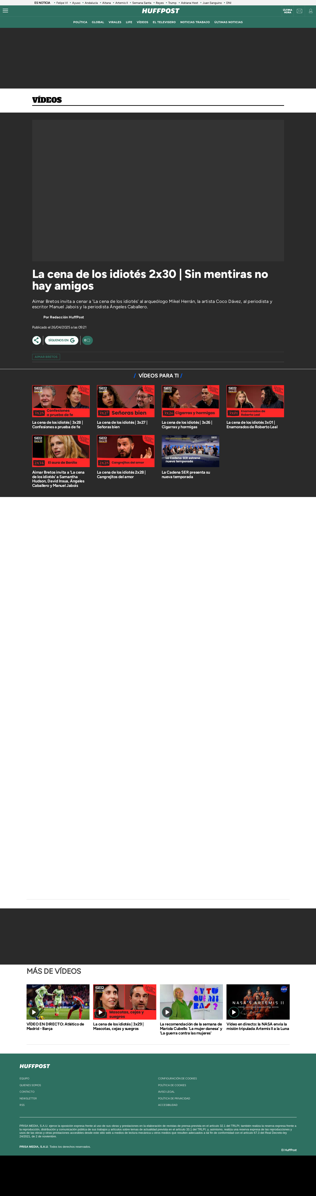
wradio (150, 1175)
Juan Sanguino (212, 2)
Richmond (104, 1182)
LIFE (129, 22)
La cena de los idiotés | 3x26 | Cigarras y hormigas (187, 424)
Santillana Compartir (173, 1169)
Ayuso (76, 2)
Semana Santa (141, 2)
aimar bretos (46, 357)
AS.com (206, 1169)
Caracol (238, 1169)
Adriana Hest (189, 2)
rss (22, 1105)
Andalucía (91, 2)
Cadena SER (192, 1169)
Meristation (227, 1182)
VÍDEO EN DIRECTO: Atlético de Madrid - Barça (55, 1026)
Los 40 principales (128, 1169)
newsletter (28, 1098)
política (80, 22)
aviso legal (166, 1091)
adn (221, 1169)
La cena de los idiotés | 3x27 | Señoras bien (122, 424)
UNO (137, 1175)
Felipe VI (62, 2)
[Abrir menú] (5, 10)
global (98, 22)
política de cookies (172, 1085)
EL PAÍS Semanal (201, 1175)
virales (115, 22)
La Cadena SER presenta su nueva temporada (186, 474)
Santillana (149, 1169)
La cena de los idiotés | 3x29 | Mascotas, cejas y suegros (118, 1026)
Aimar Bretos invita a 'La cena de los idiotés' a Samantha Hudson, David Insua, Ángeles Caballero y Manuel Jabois (58, 479)
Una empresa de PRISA (66, 1172)
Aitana (106, 2)
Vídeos (47, 100)
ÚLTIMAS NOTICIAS (228, 22)
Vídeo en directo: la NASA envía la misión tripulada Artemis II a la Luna (257, 1026)
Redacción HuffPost (67, 317)
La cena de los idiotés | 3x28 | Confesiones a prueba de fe (57, 424)
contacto (27, 1091)
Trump (172, 2)
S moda (186, 1182)
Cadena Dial (184, 1175)
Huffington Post (112, 1175)
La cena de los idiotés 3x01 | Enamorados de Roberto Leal (252, 424)
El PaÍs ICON (167, 1182)
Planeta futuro (217, 1175)
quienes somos (30, 1085)
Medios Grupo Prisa (66, 1183)
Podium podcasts (148, 1182)
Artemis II (121, 2)
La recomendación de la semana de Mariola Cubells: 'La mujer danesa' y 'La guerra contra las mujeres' (191, 1029)
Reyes (160, 2)
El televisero (164, 22)
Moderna (126, 1182)
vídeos (142, 22)
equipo (24, 1078)
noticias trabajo (195, 22)
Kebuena (234, 1175)
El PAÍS (106, 1169)
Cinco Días (167, 1175)
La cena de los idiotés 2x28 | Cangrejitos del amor (121, 474)
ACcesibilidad (167, 1105)
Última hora (287, 11)
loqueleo (206, 1182)
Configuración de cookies (177, 1078)
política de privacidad (174, 1098)
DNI (229, 2)
